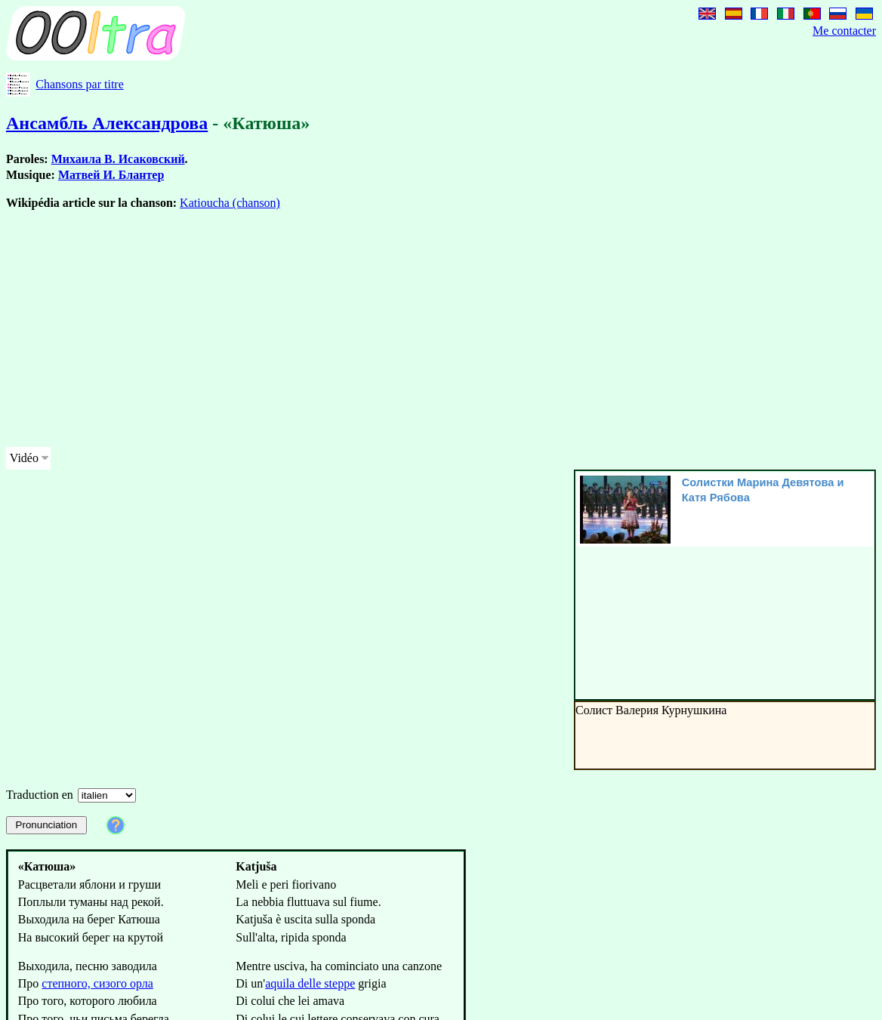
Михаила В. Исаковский (118, 159)
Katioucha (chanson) (230, 202)
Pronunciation (47, 824)
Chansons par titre (79, 84)
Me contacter (844, 30)
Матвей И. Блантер (111, 174)
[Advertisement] (290, 329)
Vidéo (24, 457)
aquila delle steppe (310, 983)
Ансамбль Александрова (107, 123)
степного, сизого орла (97, 983)
